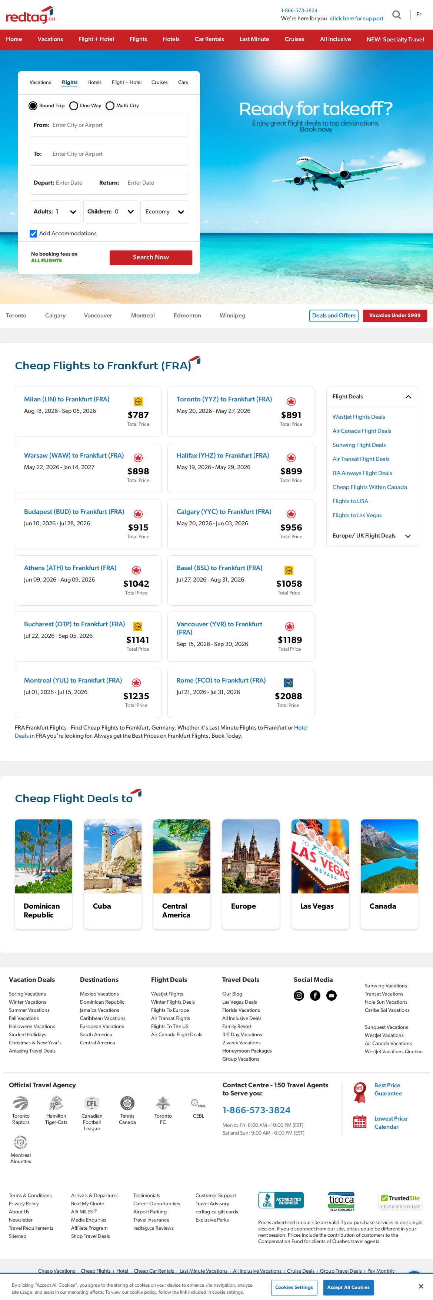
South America (96, 1035)
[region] (216, 1287)
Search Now (151, 257)
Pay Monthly (381, 1271)
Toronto (16, 316)
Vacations (50, 40)
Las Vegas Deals (239, 1002)
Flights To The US (169, 1027)
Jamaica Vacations (99, 1010)
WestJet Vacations (384, 1035)
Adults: (43, 212)
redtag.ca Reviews (153, 1228)
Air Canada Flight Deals (362, 431)
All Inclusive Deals (242, 1018)
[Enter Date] (68, 183)
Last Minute (254, 40)
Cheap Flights (96, 1271)
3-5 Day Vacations (242, 1035)
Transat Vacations (384, 994)
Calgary (55, 316)
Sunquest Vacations (386, 1027)
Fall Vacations (24, 1018)
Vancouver (98, 316)
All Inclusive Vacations (257, 1271)
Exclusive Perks (212, 1220)
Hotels (171, 40)
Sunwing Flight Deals (359, 445)
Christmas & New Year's (35, 1043)
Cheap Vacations (56, 1271)
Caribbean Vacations (103, 1018)
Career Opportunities (156, 1204)
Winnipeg (233, 316)
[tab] (40, 82)
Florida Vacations (241, 1010)
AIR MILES (84, 1212)
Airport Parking (150, 1212)
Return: (109, 183)
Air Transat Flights (170, 1018)
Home (14, 40)
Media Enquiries (88, 1220)
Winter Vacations (27, 1002)
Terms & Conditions (30, 1196)
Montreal (143, 316)
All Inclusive (335, 40)
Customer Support (216, 1196)
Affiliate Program (89, 1228)
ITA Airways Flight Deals (362, 473)
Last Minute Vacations (203, 1271)
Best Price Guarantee (388, 1090)
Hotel (122, 1271)
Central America (97, 1043)
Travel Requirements (31, 1228)
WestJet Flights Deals (359, 417)
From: (42, 125)
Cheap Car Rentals (154, 1271)
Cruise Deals (300, 1271)
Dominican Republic (102, 1002)
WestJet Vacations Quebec (394, 1052)
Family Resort (237, 1027)
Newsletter (21, 1220)
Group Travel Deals (341, 1271)
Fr (418, 15)
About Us (19, 1212)
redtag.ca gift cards (217, 1212)
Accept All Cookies (348, 1287)
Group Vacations (240, 1059)
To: (38, 154)
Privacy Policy (24, 1204)
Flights (138, 40)
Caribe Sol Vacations (387, 1010)
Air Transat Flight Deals (361, 459)
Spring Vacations (27, 994)
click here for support (356, 19)
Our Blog (232, 994)
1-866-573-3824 (299, 11)
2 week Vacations (241, 1043)
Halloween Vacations (32, 1027)
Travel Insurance (151, 1220)
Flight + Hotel (96, 40)
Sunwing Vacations (386, 986)
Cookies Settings (294, 1287)
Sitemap (17, 1236)
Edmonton (187, 316)
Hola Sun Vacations (386, 1002)
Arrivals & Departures (95, 1196)
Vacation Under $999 (395, 316)
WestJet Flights (167, 994)
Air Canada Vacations (388, 1044)
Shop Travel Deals (90, 1236)
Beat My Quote (87, 1204)
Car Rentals (209, 40)
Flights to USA (350, 502)
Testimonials (146, 1196)
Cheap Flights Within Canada (370, 488)
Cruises (294, 40)
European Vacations (102, 1027)
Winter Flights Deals (173, 1002)
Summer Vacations (29, 1010)
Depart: (44, 183)
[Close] (421, 1286)
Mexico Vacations (99, 994)
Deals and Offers (334, 316)
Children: (99, 212)
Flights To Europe (170, 1010)
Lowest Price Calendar (390, 1123)
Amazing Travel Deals (32, 1051)
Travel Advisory (212, 1204)
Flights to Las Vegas (357, 516)
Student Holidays (27, 1035)
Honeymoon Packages (247, 1051)
